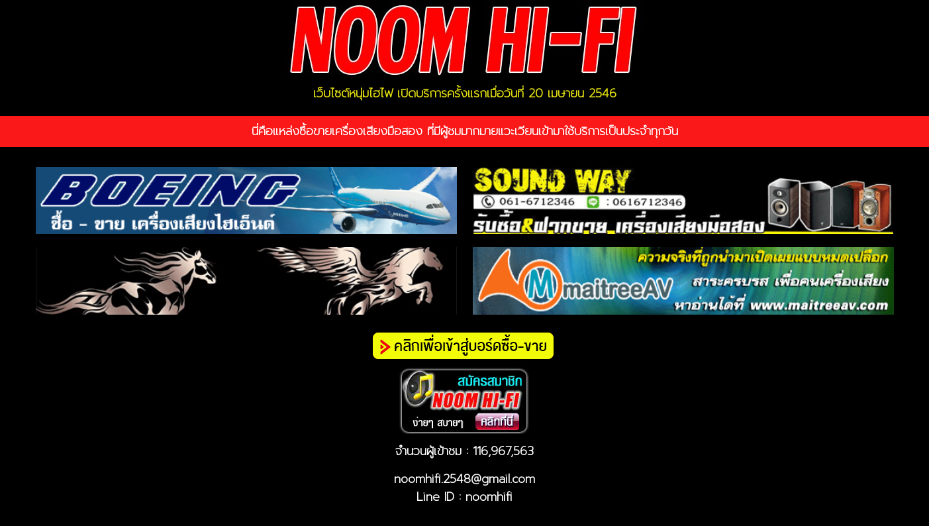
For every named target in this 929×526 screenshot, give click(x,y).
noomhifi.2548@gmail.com (464, 479)
